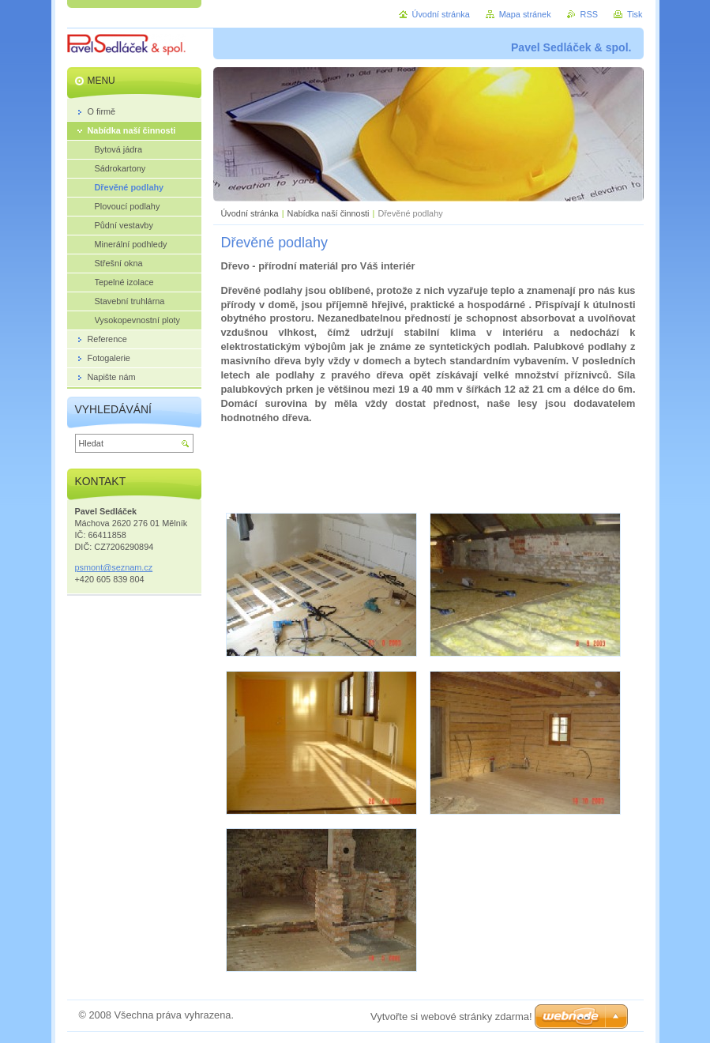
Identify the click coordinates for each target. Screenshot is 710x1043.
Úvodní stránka (250, 213)
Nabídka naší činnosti (328, 213)
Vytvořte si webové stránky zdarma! (451, 1016)
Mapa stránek (525, 14)
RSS (589, 14)
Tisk (635, 14)
